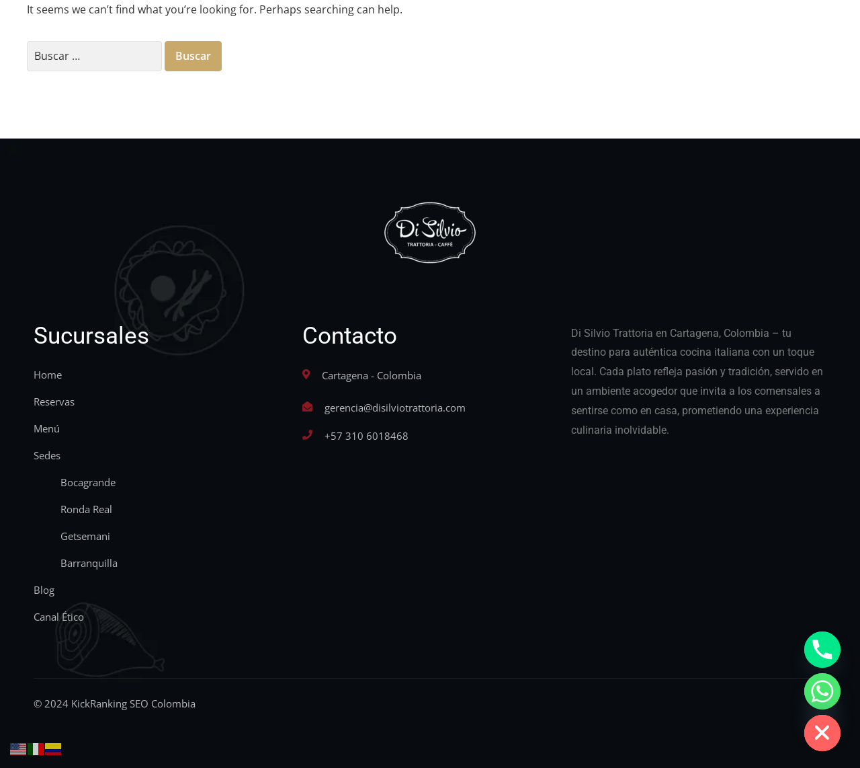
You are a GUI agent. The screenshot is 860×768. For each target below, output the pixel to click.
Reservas (54, 401)
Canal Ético (59, 616)
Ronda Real (86, 509)
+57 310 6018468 (366, 436)
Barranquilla (89, 563)
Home (48, 374)
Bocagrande (88, 482)
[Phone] (822, 649)
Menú (47, 428)
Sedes (47, 455)
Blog (44, 590)
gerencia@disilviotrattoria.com (395, 407)
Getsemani (85, 536)
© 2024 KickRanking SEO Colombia (115, 703)
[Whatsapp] (822, 691)
